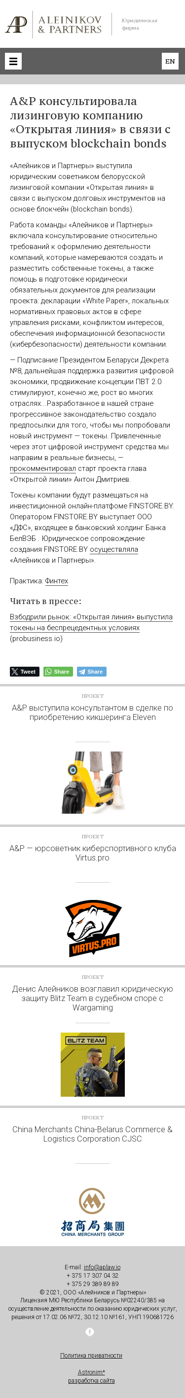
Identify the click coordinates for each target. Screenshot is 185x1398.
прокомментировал (43, 468)
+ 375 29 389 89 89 (93, 1284)
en (170, 61)
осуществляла (114, 549)
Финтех (56, 580)
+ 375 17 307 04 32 (93, 1275)
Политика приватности (91, 1355)
